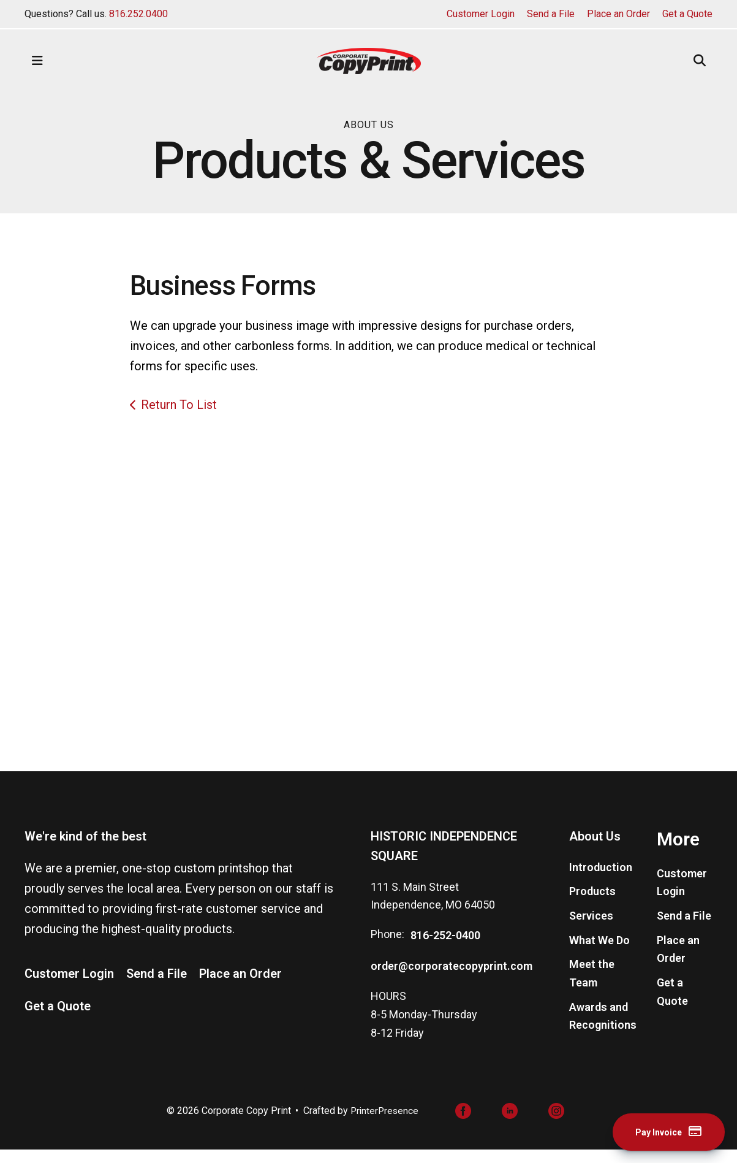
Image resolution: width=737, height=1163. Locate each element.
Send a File (551, 14)
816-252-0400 (445, 948)
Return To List (179, 404)
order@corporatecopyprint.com (451, 978)
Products (592, 904)
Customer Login (481, 14)
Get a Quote (687, 14)
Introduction (600, 879)
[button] (37, 61)
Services (591, 928)
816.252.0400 (138, 14)
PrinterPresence (384, 1123)
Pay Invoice (660, 1131)
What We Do (599, 952)
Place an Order (618, 14)
